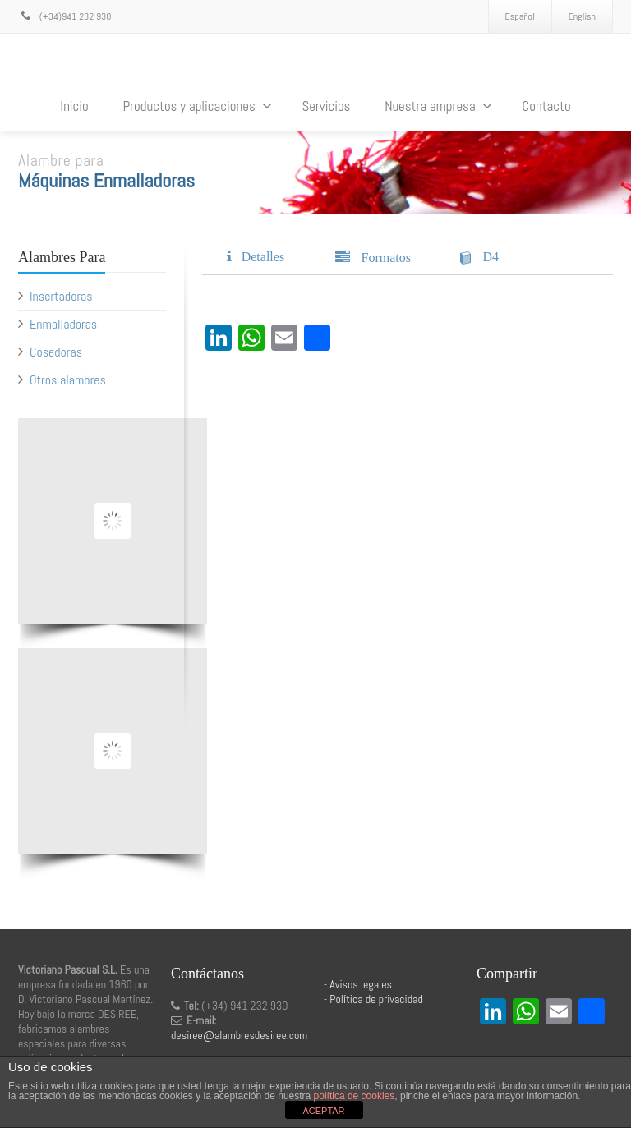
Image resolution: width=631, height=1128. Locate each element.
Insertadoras (61, 296)
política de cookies (354, 1096)
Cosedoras (56, 352)
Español (520, 16)
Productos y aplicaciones (196, 106)
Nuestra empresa (438, 106)
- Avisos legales (358, 984)
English (582, 16)
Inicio (74, 106)
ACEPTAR (323, 1111)
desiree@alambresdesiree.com (239, 1035)
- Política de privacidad (373, 999)
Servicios (326, 106)
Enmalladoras (63, 324)
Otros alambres (68, 380)
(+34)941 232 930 (64, 16)
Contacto (546, 106)
